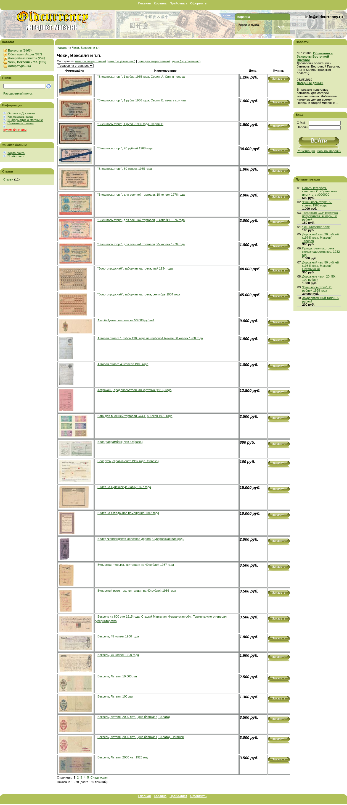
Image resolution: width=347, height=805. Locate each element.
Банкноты (19, 50)
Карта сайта (16, 153)
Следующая (99, 777)
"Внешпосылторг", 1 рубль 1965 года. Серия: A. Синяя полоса (141, 76)
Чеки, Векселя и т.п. (27, 62)
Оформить (198, 3)
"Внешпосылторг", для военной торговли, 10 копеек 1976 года (141, 194)
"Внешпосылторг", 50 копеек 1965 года (124, 168)
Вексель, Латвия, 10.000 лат (117, 676)
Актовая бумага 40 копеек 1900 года (122, 364)
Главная (144, 3)
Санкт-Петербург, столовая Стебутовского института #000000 (319, 191)
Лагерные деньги (310, 83)
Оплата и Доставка (21, 113)
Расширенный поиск (17, 93)
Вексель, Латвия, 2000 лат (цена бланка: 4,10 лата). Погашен (140, 737)
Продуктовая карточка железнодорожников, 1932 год (321, 252)
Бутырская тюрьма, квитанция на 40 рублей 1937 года (135, 564)
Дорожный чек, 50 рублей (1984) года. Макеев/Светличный (320, 266)
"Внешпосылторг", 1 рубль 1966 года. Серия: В (130, 124)
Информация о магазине (25, 120)
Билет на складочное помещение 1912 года (128, 513)
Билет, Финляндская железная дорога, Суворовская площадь (140, 538)
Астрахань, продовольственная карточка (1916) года (134, 390)
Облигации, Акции (25, 54)
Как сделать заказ (20, 116)
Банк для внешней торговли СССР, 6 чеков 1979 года (135, 416)
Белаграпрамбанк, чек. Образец (120, 441)
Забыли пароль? (329, 151)
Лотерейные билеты (26, 58)
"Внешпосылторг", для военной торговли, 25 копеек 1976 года (141, 244)
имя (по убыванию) (121, 61)
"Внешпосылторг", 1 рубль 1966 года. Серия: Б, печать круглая (141, 100)
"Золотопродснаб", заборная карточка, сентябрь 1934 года (138, 294)
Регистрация (306, 151)
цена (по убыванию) (186, 61)
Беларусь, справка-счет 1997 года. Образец (128, 461)
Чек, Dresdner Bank (316, 226)
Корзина (160, 3)
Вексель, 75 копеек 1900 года (118, 654)
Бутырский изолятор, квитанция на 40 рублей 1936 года (136, 590)
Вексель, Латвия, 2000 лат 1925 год (122, 757)
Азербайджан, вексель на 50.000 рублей (125, 320)
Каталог (63, 47)
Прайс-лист (178, 3)
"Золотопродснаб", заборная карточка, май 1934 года (135, 268)
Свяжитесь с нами (20, 123)
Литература (19, 66)
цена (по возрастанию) (154, 61)
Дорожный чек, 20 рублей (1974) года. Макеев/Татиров (320, 238)
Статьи (8, 179)
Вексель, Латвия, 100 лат (115, 696)
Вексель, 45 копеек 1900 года (118, 636)
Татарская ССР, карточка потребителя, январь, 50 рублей (320, 216)
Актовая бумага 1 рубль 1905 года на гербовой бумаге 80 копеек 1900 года (150, 338)
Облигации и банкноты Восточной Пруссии (315, 56)
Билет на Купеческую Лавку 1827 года (124, 487)
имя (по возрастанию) (90, 61)
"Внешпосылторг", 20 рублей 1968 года (125, 148)
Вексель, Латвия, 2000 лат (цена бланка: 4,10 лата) (133, 716)
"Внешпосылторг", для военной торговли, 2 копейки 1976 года (141, 220)
